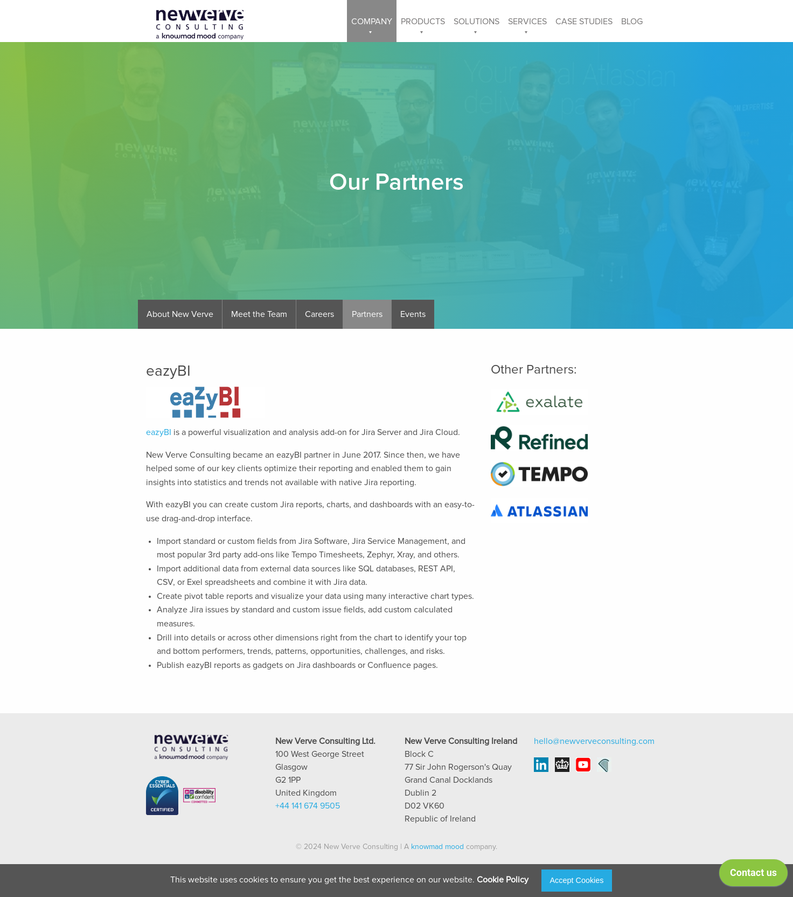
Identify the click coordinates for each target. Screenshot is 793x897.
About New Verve (180, 314)
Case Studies (584, 21)
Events (413, 314)
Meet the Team (259, 314)
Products (423, 21)
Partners (367, 314)
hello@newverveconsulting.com (594, 741)
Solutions (476, 21)
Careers (319, 314)
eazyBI (158, 432)
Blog (632, 21)
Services (527, 21)
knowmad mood (437, 847)
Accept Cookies (577, 880)
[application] (753, 875)
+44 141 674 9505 (307, 806)
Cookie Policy (502, 879)
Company (371, 21)
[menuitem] (371, 21)
